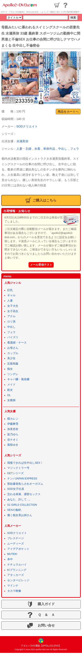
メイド (11, 384)
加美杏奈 (12, 429)
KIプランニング (16, 569)
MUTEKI (12, 554)
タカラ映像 (14, 590)
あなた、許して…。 (19, 499)
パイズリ (12, 337)
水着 (37, 148)
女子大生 (12, 305)
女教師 (11, 400)
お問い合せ (41, 625)
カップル (12, 353)
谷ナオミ (12, 439)
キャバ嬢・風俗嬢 (18, 379)
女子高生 (12, 311)
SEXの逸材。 (15, 509)
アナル (11, 316)
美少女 (11, 358)
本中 (10, 559)
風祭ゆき (12, 444)
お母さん (12, 347)
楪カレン (12, 418)
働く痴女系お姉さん (19, 515)
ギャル (11, 295)
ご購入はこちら (41, 200)
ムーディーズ (15, 543)
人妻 (10, 300)
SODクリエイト (27, 126)
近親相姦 (12, 363)
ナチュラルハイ (17, 564)
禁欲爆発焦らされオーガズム (25, 483)
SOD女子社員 (15, 488)
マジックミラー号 (18, 467)
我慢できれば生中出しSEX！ (25, 462)
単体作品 (49, 148)
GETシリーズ (15, 473)
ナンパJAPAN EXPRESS (22, 478)
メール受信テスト (41, 264)
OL (9, 395)
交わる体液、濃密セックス (23, 494)
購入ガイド (41, 604)
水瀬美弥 (22, 141)
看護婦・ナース (17, 342)
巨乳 (10, 290)
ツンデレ (12, 374)
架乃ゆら (12, 434)
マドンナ (12, 585)
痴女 (10, 368)
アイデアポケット (18, 548)
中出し (62, 148)
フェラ (74, 148)
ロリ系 (11, 321)
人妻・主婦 (23, 148)
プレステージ (15, 538)
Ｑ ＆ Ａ (41, 615)
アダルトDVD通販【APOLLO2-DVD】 (41, 645)
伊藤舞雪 (12, 423)
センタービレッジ (18, 580)
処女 (10, 389)
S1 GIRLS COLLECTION (22, 504)
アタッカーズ (15, 575)
